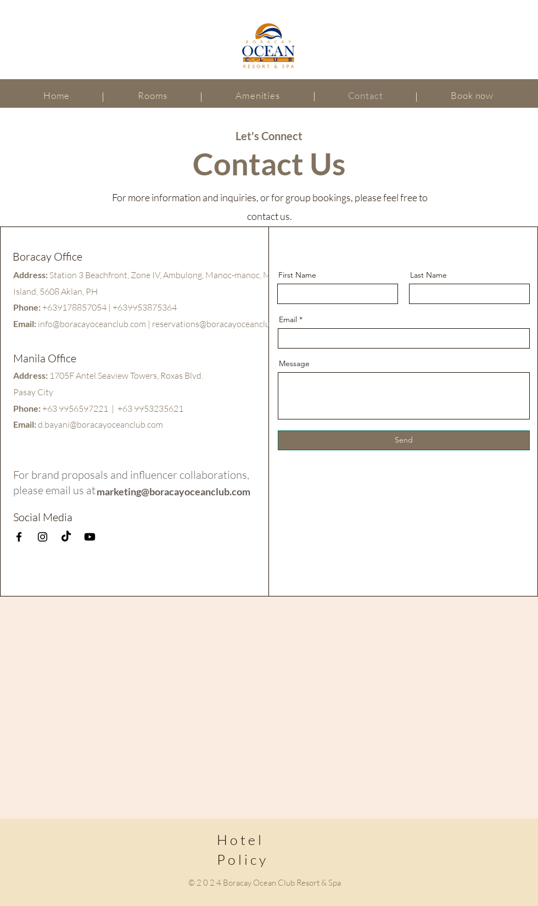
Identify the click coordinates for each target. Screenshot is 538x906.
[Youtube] (89, 537)
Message (294, 363)
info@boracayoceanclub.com (92, 323)
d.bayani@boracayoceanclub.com (100, 424)
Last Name (428, 275)
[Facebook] (19, 537)
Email (288, 319)
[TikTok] (66, 537)
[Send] (404, 440)
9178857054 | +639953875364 (117, 307)
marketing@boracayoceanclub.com (173, 491)
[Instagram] (42, 537)
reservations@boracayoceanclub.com (222, 323)
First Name (297, 275)
